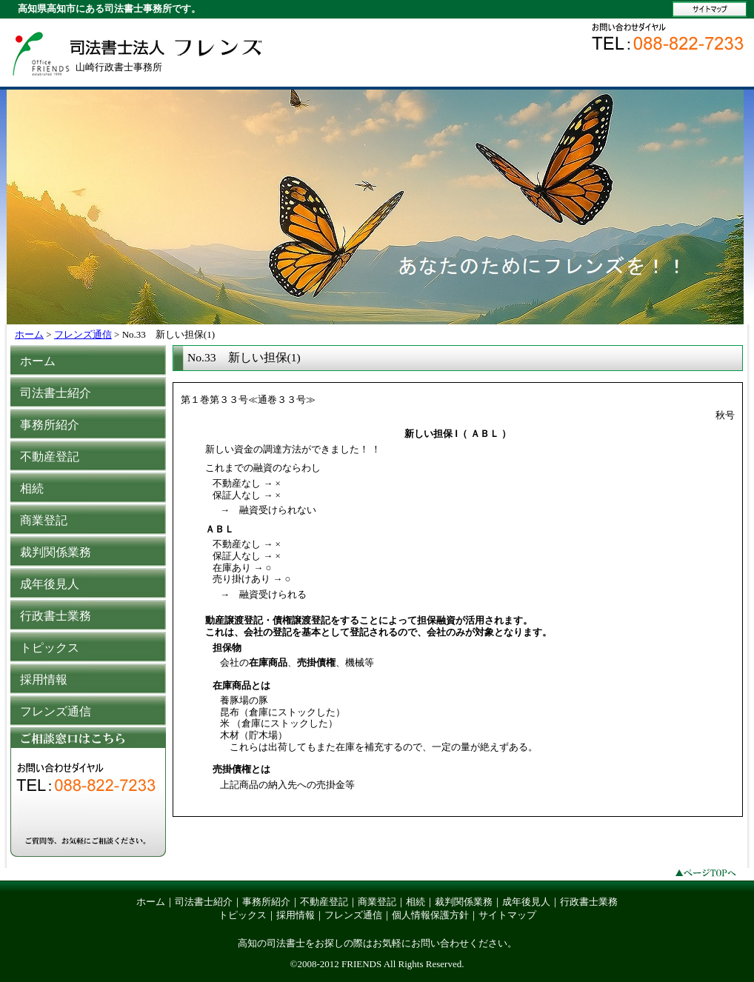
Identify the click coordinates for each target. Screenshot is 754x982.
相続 (415, 901)
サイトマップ (507, 915)
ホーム (29, 334)
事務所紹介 (266, 901)
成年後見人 (526, 901)
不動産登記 (324, 901)
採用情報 (295, 915)
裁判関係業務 (464, 901)
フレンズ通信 (83, 334)
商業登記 (377, 901)
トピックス (242, 915)
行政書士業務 (589, 901)
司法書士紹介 (204, 901)
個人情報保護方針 (430, 915)
